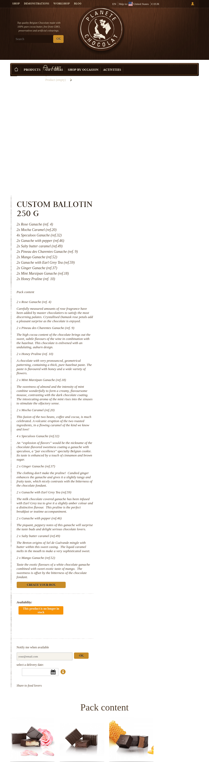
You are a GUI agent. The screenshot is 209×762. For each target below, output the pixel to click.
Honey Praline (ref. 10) (145, 234)
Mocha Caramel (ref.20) (146, 290)
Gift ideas (54, 62)
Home (13, 71)
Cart (179, 26)
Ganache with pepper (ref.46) (150, 398)
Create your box (182, 58)
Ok (189, 524)
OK (58, 39)
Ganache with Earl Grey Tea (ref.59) (154, 372)
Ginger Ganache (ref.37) (146, 346)
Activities (112, 62)
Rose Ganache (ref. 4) (144, 182)
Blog (77, 4)
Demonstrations (36, 4)
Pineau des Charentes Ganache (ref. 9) (156, 208)
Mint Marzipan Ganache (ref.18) (152, 260)
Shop (16, 4)
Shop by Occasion (83, 62)
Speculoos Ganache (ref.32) (148, 316)
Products (32, 62)
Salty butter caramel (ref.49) (149, 420)
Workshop (61, 4)
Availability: (132, 486)
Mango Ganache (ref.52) (146, 442)
